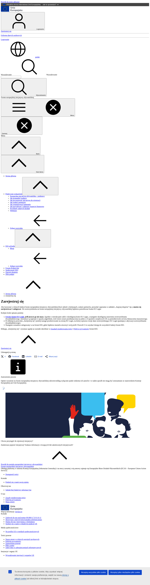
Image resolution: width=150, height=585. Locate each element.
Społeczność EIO (11, 270)
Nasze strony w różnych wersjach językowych (22, 539)
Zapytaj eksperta (11, 272)
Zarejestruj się (6, 31)
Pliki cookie (9, 545)
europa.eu (18, 512)
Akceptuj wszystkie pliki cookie (93, 572)
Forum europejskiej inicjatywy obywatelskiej (17, 466)
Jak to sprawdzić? (50, 4)
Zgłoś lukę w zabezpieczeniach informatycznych (23, 548)
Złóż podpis (9, 274)
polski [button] (20, 57)
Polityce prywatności (81, 329)
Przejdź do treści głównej (10, 2)
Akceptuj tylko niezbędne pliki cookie (125, 572)
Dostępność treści (11, 474)
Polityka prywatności (13, 500)
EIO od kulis (10, 246)
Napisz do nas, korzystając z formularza (20, 522)
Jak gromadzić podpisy (18, 198)
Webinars (13, 211)
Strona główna (10, 176)
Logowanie (23, 21)
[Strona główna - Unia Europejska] (11, 11)
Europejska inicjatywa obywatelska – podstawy (27, 196)
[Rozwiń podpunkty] (40, 186)
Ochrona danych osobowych (11, 35)
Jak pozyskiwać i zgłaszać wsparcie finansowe (27, 206)
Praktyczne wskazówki (13, 194)
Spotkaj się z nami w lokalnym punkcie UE (21, 524)
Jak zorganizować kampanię (20, 204)
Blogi (12, 248)
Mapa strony (10, 502)
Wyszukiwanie (6, 75)
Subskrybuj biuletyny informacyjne (18, 490)
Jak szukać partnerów (18, 202)
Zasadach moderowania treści (61, 329)
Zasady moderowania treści (15, 498)
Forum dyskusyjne (12, 268)
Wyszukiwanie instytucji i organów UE (19, 555)
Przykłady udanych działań (20, 209)
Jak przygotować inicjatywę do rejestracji (25, 200)
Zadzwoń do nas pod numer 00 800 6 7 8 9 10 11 (23, 518)
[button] (4, 356)
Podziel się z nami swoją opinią (17, 482)
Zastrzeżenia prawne (13, 543)
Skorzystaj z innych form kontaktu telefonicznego (23, 520)
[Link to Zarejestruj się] (23, 348)
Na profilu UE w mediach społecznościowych (22, 532)
